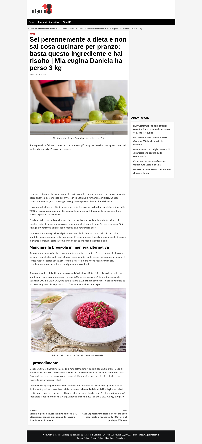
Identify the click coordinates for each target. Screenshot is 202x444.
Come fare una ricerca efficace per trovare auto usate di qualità (150, 165)
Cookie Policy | (84, 439)
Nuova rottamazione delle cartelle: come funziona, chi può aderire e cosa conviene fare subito (151, 131)
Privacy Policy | (98, 439)
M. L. (44, 76)
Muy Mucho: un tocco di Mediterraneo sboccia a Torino (152, 173)
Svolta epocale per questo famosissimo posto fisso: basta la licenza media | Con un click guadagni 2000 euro (103, 417)
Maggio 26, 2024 (36, 76)
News (31, 22)
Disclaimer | (110, 439)
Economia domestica (48, 22)
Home (30, 29)
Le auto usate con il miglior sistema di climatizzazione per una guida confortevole (151, 154)
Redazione (120, 439)
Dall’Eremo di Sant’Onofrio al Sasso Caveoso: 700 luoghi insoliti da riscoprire (150, 143)
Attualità (67, 22)
